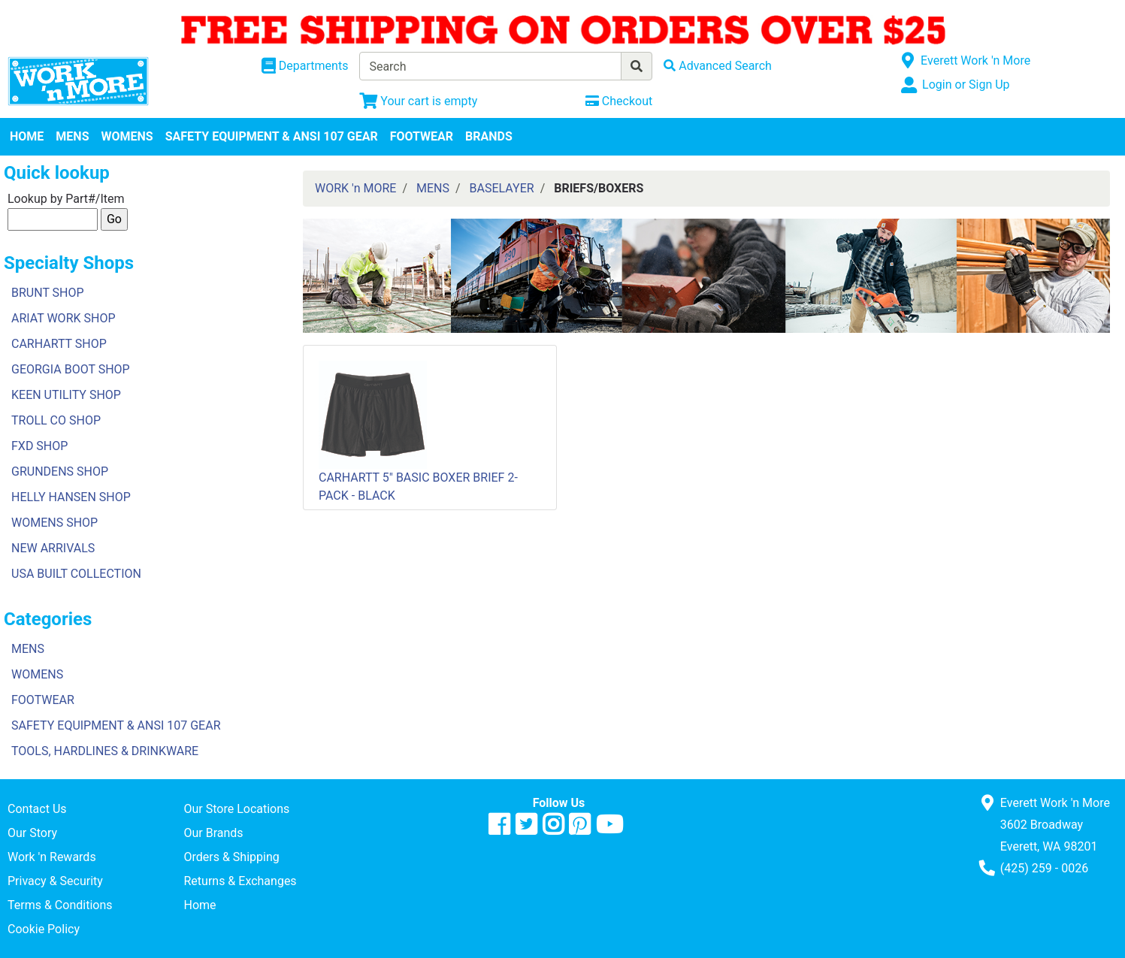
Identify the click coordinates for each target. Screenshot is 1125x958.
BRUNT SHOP (47, 293)
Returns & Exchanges (239, 881)
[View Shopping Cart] (418, 101)
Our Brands (213, 833)
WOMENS (127, 136)
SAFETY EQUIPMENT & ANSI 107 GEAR (271, 136)
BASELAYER (502, 188)
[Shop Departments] (305, 66)
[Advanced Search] (718, 66)
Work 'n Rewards (52, 857)
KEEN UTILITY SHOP (66, 395)
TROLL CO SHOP (56, 420)
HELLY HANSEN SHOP (71, 497)
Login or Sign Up (965, 84)
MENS (72, 136)
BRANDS (489, 136)
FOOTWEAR (421, 136)
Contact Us (37, 809)
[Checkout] (618, 101)
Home (199, 905)
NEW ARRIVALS (53, 548)
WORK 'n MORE (355, 188)
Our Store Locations (236, 809)
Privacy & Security (55, 881)
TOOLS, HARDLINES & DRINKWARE (104, 751)
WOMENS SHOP (54, 522)
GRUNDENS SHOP (59, 471)
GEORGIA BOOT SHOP (70, 369)
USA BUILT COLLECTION (76, 574)
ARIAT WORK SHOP (63, 318)
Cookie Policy (44, 929)
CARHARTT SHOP (59, 344)
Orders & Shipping (231, 857)
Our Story (32, 833)
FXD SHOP (39, 446)
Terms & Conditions (60, 905)
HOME (27, 136)
